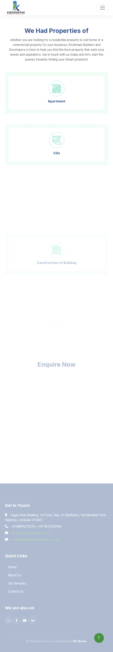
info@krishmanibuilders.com (31, 533)
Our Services (17, 583)
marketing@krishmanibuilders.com (35, 539)
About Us (14, 575)
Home (12, 567)
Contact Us (15, 591)
